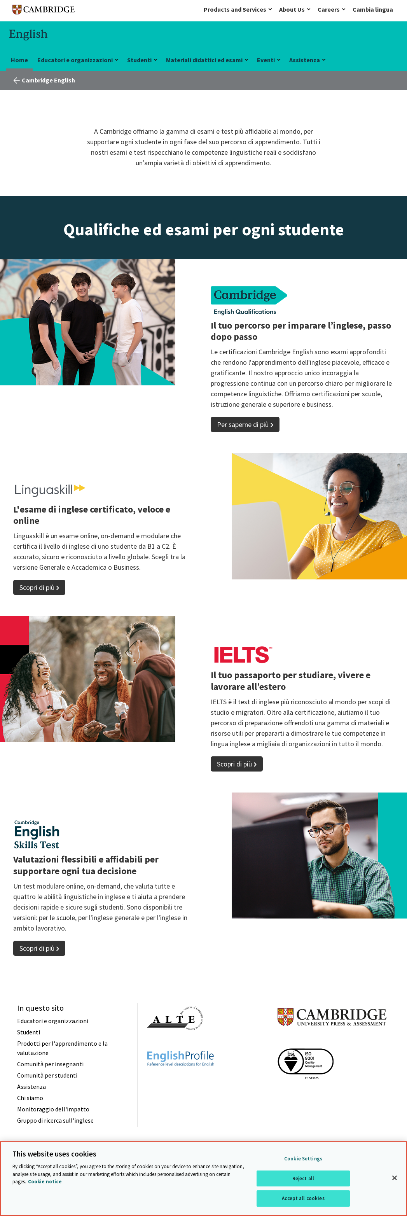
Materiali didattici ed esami (204, 60)
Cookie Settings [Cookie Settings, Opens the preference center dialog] (303, 1158)
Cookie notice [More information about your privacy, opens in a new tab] (45, 1181)
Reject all (303, 1178)
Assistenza (304, 60)
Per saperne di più (243, 424)
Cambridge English (48, 80)
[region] (203, 1178)
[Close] (394, 1177)
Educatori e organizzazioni (75, 60)
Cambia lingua (373, 9)
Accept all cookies (303, 1198)
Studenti (139, 60)
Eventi (266, 60)
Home (19, 60)
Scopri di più (36, 587)
